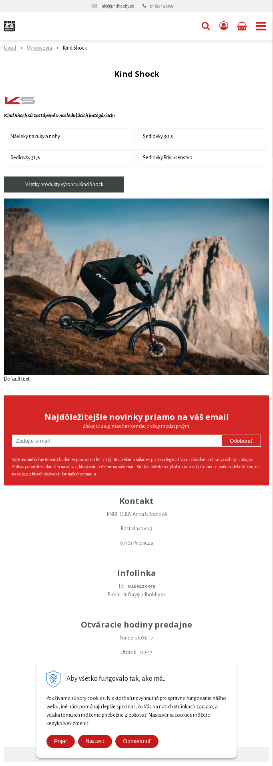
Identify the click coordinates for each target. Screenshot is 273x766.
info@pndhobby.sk (117, 6)
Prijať (60, 741)
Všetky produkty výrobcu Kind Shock (64, 184)
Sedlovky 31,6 (25, 157)
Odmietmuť (137, 741)
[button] (206, 26)
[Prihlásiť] (223, 26)
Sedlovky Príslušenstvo (168, 157)
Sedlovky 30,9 (158, 136)
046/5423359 (161, 6)
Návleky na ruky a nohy (35, 136)
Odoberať (241, 441)
